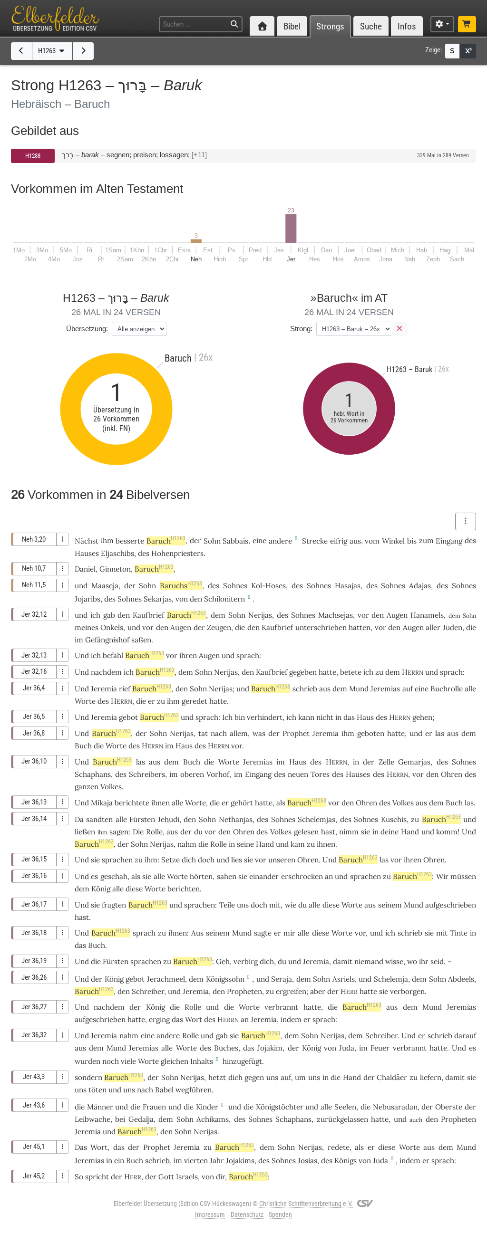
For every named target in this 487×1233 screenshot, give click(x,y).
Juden (452, 627)
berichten (183, 888)
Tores (320, 774)
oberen (192, 774)
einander (264, 876)
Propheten (244, 991)
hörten (201, 876)
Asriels (343, 979)
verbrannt (281, 1007)
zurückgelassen (342, 1119)
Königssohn (225, 979)
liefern (430, 1077)
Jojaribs (87, 598)
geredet (194, 701)
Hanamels (427, 615)
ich (390, 932)
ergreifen (291, 991)
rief (124, 688)
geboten (370, 733)
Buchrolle (446, 688)
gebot (128, 717)
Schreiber (148, 991)
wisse (394, 961)
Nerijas (260, 615)
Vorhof (217, 774)
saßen (141, 639)
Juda (346, 1047)
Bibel (292, 26)
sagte (263, 932)
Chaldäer (392, 1077)
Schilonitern (224, 598)
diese (134, 888)
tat (203, 733)
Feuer (380, 1047)
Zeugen (219, 627)
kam (298, 844)
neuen (298, 774)
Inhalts (201, 1061)
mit (275, 904)
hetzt (217, 1077)
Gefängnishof (107, 639)
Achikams (212, 1119)
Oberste (448, 1106)
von (208, 1176)
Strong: (301, 329)
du (282, 961)
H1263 (52, 51)
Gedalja (141, 1119)
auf (407, 688)
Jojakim (269, 1047)
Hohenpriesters (177, 553)
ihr (424, 961)
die (141, 701)
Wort (193, 1019)
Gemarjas (414, 761)
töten (97, 1089)
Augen (397, 615)
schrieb (304, 688)
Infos (407, 26)
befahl (113, 655)
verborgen (407, 991)
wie (290, 904)
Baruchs (181, 585)
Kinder (207, 1106)
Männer (100, 1106)
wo (412, 961)
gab (109, 615)
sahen (226, 876)
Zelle (386, 761)
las (439, 733)
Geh (223, 961)
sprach (247, 655)
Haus (365, 717)
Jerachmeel (166, 979)
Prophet (296, 733)
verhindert (264, 717)
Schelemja (391, 979)
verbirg (246, 961)
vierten (196, 1160)
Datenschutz (247, 1214)
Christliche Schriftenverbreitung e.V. (306, 1203)
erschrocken (302, 876)
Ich (227, 717)
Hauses (87, 553)
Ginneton (115, 568)
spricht (97, 1176)
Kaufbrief (148, 615)
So (79, 1176)
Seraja (281, 979)
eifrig (338, 540)
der (186, 831)
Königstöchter (279, 1106)
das (248, 1047)
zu (379, 672)
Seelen (345, 1106)
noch (110, 1061)
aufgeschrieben (450, 904)
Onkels (111, 627)
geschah (113, 876)
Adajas (420, 585)
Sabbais (235, 540)
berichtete (132, 802)
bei (120, 1119)
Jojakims (240, 1160)
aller (433, 627)
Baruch (165, 540)
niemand (368, 961)
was (259, 733)
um (300, 1077)
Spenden (280, 1214)
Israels (187, 1176)
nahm (186, 844)
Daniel (85, 568)
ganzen (86, 786)
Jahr (217, 1160)
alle (470, 688)
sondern (88, 1077)
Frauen (154, 1106)
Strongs (330, 26)
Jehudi (168, 819)
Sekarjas (158, 598)
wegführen (193, 1089)
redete (339, 1147)
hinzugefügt (242, 1061)
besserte (130, 540)
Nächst (86, 540)
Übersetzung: (87, 329)
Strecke (315, 540)
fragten (114, 904)
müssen (463, 876)
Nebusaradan (395, 1106)
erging (159, 1019)
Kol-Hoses (268, 585)
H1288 (32, 155)
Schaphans (93, 774)
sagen (118, 831)
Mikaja (102, 802)
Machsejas (335, 615)
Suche (371, 26)
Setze (170, 859)
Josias (307, 1160)
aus (355, 540)
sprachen (117, 859)
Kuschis (394, 819)
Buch (83, 745)
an (329, 876)
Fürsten (142, 819)
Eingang (449, 540)
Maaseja (104, 585)
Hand (410, 831)
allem (239, 733)
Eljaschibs (117, 553)
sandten (99, 819)
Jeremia (104, 688)
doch (206, 859)
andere (280, 540)
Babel (164, 1089)
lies (236, 859)
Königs (345, 1160)
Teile (227, 904)
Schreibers (147, 774)
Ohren (451, 774)
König (100, 888)
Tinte (459, 932)
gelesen (306, 831)
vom (372, 540)
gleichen (174, 1061)
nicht (324, 717)
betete (350, 672)
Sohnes (235, 585)
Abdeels (461, 979)
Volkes (111, 786)
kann (306, 717)
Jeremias (385, 688)
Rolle (154, 831)
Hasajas (347, 585)
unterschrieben (321, 627)
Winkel (393, 540)
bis (412, 540)
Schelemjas (316, 819)
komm (447, 831)
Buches (226, 1047)
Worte (85, 701)
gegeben (303, 672)
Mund (359, 688)
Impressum (210, 1214)
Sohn (212, 540)
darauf (465, 1035)
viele (128, 1061)
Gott (166, 1176)
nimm (349, 831)
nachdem (106, 672)
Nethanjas (236, 819)
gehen (422, 717)
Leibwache (92, 1119)
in (473, 932)
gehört (242, 802)
